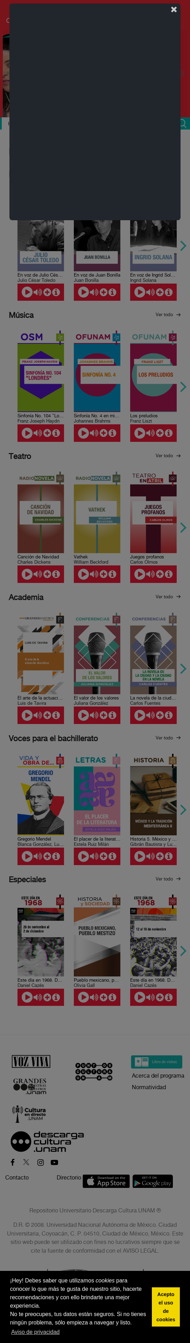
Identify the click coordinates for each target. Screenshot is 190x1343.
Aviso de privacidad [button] (35, 1332)
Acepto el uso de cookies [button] (165, 1307)
